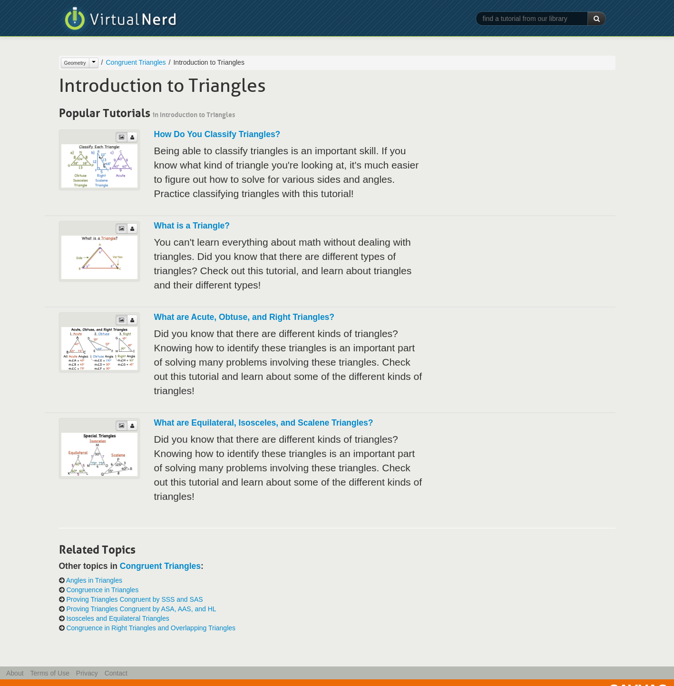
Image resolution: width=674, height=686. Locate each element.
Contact (116, 673)
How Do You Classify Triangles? (217, 134)
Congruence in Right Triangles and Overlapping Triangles (150, 628)
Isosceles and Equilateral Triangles (117, 618)
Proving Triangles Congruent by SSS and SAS (134, 599)
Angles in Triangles (94, 580)
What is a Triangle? (192, 225)
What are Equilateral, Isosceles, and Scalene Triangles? (263, 423)
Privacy (87, 673)
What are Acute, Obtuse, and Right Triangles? (244, 317)
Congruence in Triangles (102, 590)
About (15, 673)
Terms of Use (49, 673)
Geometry (75, 63)
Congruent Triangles (136, 62)
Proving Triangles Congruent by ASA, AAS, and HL (141, 609)
